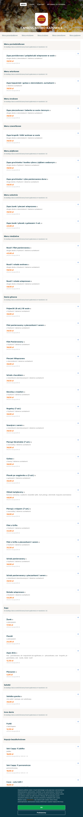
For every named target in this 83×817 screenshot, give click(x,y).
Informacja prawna (56, 4)
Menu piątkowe (75, 35)
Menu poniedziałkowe (10, 35)
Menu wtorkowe (28, 35)
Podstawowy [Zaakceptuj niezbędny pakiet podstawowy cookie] (41, 813)
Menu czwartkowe (58, 35)
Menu (23, 4)
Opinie (31, 4)
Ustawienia (30, 800)
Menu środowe (43, 35)
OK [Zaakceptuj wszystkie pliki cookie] (41, 807)
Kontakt (40, 4)
